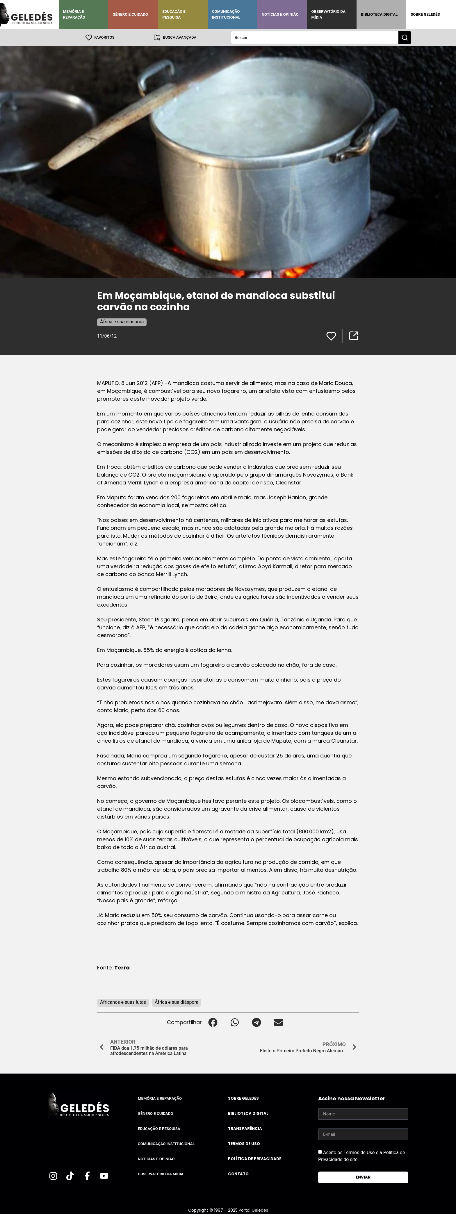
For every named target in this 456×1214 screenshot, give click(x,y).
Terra (122, 967)
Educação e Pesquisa (174, 14)
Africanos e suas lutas (123, 1002)
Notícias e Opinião (280, 14)
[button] (213, 1021)
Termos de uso (244, 1143)
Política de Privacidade (254, 1158)
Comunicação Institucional (226, 14)
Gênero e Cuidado (130, 14)
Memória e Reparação (74, 14)
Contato (238, 1173)
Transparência (245, 1128)
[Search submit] (404, 37)
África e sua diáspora (122, 321)
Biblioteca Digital (379, 14)
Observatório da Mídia (328, 14)
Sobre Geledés (425, 14)
